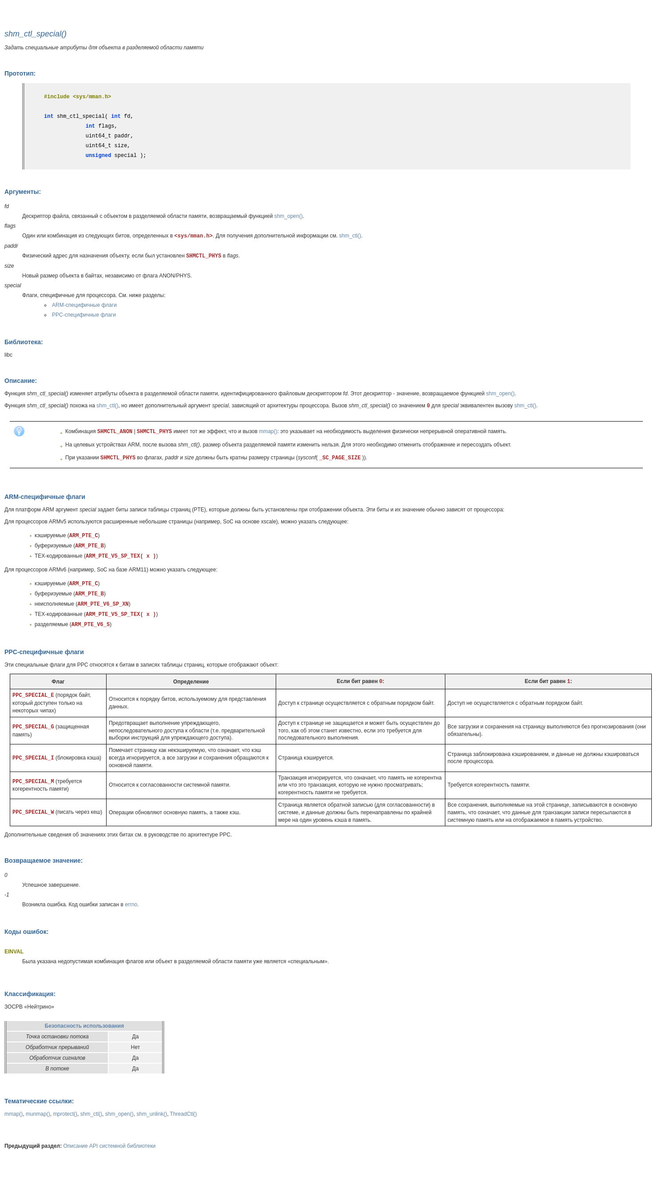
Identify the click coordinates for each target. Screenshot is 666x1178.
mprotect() (65, 1114)
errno (131, 904)
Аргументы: (22, 191)
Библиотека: (23, 342)
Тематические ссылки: (39, 1101)
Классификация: (30, 993)
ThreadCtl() (183, 1114)
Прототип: (20, 73)
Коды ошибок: (26, 931)
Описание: (20, 380)
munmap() (38, 1114)
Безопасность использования (84, 1026)
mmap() (268, 431)
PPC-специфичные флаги (84, 315)
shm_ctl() (350, 236)
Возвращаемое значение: (43, 860)
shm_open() (288, 216)
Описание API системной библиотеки (109, 1146)
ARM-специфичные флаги (84, 305)
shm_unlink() (151, 1114)
